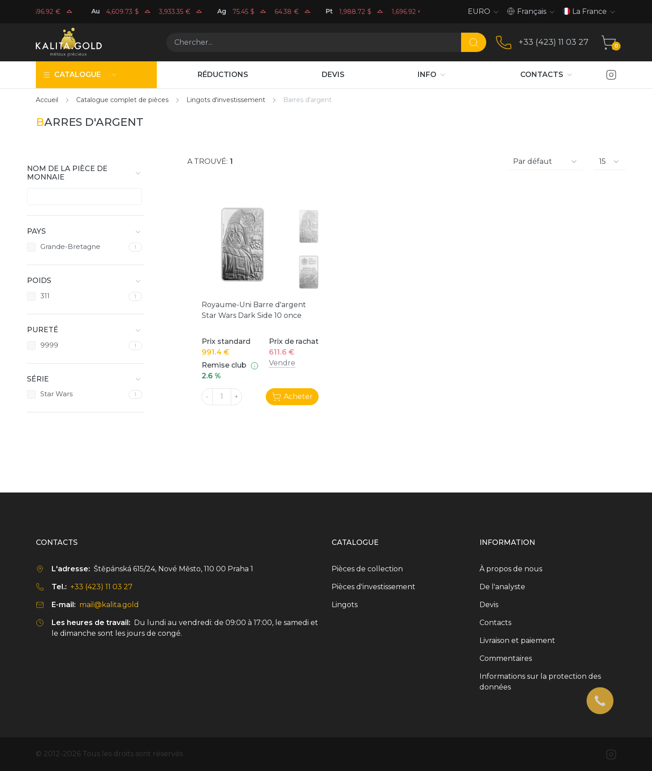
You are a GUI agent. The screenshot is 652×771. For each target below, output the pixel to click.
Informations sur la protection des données (540, 681)
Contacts (495, 622)
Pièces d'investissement (373, 587)
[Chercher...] (313, 42)
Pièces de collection (367, 569)
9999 (49, 345)
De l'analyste (502, 587)
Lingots (345, 604)
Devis (488, 604)
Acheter (292, 397)
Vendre (282, 363)
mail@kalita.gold (109, 604)
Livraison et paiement (517, 640)
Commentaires (505, 658)
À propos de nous (510, 569)
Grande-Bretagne (70, 246)
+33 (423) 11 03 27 (553, 42)
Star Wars (56, 394)
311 (45, 296)
